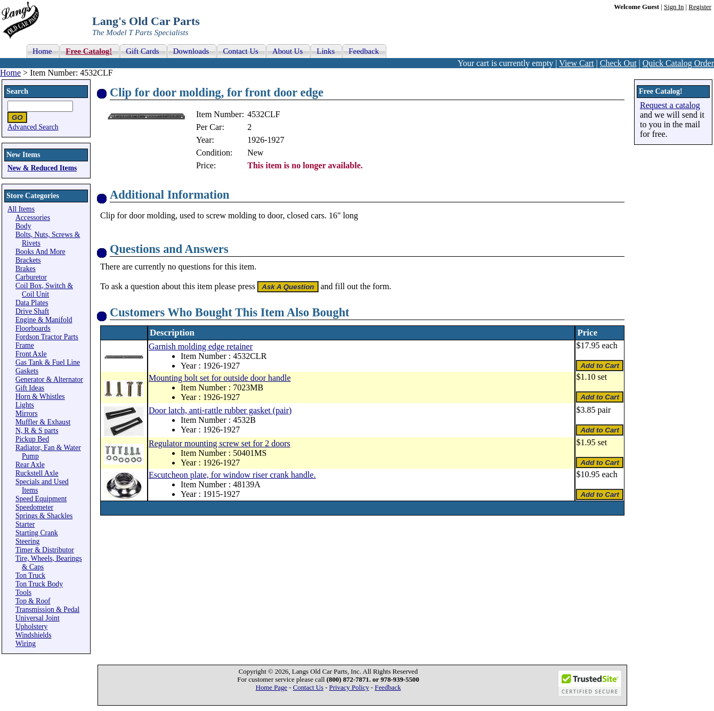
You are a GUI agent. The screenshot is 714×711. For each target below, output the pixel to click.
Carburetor (31, 277)
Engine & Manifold (43, 320)
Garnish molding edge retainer (201, 346)
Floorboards (33, 328)
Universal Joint (37, 618)
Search (17, 91)
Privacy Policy (349, 687)
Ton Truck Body (39, 584)
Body (23, 226)
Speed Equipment (41, 499)
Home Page (271, 687)
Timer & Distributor (44, 550)
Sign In (674, 7)
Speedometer (34, 507)
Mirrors (26, 414)
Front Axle (31, 354)
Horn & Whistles (40, 397)
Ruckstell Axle (36, 473)
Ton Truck (30, 575)
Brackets (28, 260)
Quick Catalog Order (678, 63)
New (255, 152)
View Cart (576, 63)
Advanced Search (33, 127)
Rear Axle (30, 465)
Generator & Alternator (49, 379)
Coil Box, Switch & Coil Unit (44, 290)
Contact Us (308, 687)
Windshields (33, 635)
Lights (24, 405)
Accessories (32, 218)
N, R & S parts (36, 431)
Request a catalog (670, 105)
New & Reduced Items (42, 168)
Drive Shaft (32, 311)
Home (10, 72)
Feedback (388, 687)
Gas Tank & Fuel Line (47, 362)
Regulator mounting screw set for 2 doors (219, 443)
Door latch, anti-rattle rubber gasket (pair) (220, 410)
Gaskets (26, 371)
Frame (24, 345)
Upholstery (31, 627)
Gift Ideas (29, 388)
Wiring (25, 644)
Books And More (40, 252)
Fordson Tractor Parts (46, 337)
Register (699, 7)
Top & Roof (33, 601)
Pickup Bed (32, 439)
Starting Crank (36, 533)
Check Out (618, 63)
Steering (27, 541)
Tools (23, 592)
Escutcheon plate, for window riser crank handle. (232, 474)
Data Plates (31, 303)
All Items (21, 209)
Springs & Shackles (43, 516)
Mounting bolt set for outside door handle (220, 377)
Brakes (25, 269)
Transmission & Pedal (47, 610)
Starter (25, 524)
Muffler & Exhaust (42, 422)
